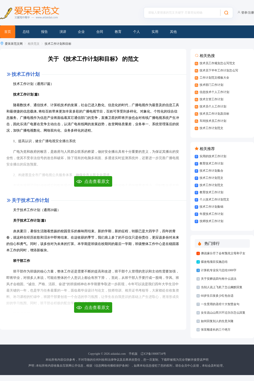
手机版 (133, 353)
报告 (44, 31)
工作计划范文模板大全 (214, 77)
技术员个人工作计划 (213, 106)
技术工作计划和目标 (58, 43)
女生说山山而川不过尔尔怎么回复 (223, 312)
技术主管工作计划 (211, 99)
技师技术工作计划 (211, 221)
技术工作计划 (26, 74)
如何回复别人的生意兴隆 (217, 321)
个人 (136, 31)
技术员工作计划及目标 (214, 113)
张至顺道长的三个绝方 (216, 329)
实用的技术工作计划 (213, 156)
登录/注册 (247, 12)
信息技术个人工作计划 (214, 92)
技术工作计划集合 (211, 170)
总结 (26, 31)
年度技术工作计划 (211, 214)
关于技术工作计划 (30, 200)
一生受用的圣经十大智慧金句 (220, 304)
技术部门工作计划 (211, 84)
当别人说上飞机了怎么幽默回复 (221, 287)
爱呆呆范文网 (14, 43)
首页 (7, 31)
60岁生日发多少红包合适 (217, 295)
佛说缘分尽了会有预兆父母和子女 (223, 253)
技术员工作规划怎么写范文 (217, 63)
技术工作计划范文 (211, 128)
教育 (118, 31)
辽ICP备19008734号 (153, 353)
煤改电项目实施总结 (214, 261)
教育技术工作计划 (211, 163)
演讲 (62, 31)
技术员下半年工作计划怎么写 (219, 70)
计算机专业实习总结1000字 (218, 270)
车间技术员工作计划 (213, 120)
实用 (155, 31)
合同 (99, 31)
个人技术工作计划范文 (214, 199)
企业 (81, 31)
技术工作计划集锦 (211, 206)
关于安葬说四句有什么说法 (218, 278)
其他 (173, 31)
